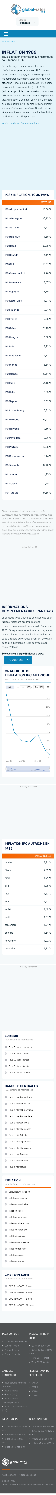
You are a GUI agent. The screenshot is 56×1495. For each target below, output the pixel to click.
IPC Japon (11, 401)
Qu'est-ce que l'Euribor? (14, 1341)
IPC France (11, 319)
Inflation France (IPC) (14, 1447)
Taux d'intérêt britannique (19, 1110)
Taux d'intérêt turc (15, 1167)
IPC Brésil (10, 245)
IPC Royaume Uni (15, 456)
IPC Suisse (11, 483)
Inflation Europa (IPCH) (41, 1439)
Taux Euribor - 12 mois (17, 1072)
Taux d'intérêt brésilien (17, 1103)
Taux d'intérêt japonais (18, 1141)
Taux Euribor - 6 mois (17, 1066)
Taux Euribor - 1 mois (17, 1053)
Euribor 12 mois (11, 1354)
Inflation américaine (16, 1204)
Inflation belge (14, 1211)
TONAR (34, 1395)
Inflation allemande (16, 1198)
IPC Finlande (12, 309)
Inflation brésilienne (16, 1217)
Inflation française (15, 1249)
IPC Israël (10, 383)
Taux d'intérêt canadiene (18, 1116)
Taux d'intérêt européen (18, 1129)
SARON (34, 1383)
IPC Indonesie (13, 355)
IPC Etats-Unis (13, 300)
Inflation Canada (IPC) (14, 1434)
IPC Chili (9, 264)
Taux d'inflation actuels (41, 1426)
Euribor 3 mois (10, 1350)
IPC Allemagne (13, 218)
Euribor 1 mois (10, 1346)
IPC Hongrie (12, 337)
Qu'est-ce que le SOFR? (41, 1346)
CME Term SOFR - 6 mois (18, 1299)
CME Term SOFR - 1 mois (18, 1286)
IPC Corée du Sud (15, 273)
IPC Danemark (13, 282)
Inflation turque (14, 1261)
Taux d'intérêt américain (18, 1097)
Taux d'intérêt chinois (17, 1123)
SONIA (33, 1391)
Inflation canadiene (16, 1230)
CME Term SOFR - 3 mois (18, 1292)
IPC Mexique (12, 419)
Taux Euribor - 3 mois (17, 1060)
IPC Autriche (12, 227)
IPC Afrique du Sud (16, 209)
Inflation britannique (17, 1223)
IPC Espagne (12, 291)
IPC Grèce (10, 328)
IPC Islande (11, 373)
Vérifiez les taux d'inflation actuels (20, 123)
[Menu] (6, 33)
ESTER (33, 1387)
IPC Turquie (11, 492)
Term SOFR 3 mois (39, 1362)
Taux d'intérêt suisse (16, 1160)
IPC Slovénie (12, 465)
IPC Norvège (12, 428)
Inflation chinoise (15, 1236)
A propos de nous (27, 1475)
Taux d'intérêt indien (16, 1135)
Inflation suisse (14, 1255)
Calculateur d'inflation (17, 1192)
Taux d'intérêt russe (16, 1154)
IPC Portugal (12, 447)
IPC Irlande (11, 364)
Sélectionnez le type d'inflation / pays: (23, 653)
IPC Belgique (12, 236)
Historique (8, 41)
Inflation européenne (17, 1242)
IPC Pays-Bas (12, 437)
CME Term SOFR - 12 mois (19, 1305)
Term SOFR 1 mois (39, 1358)
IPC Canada (11, 255)
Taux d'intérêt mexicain (18, 1148)
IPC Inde (9, 346)
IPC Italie (10, 392)
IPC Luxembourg (14, 410)
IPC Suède (11, 474)
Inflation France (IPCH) (41, 1443)
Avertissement (9, 1475)
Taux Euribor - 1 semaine (18, 1047)
